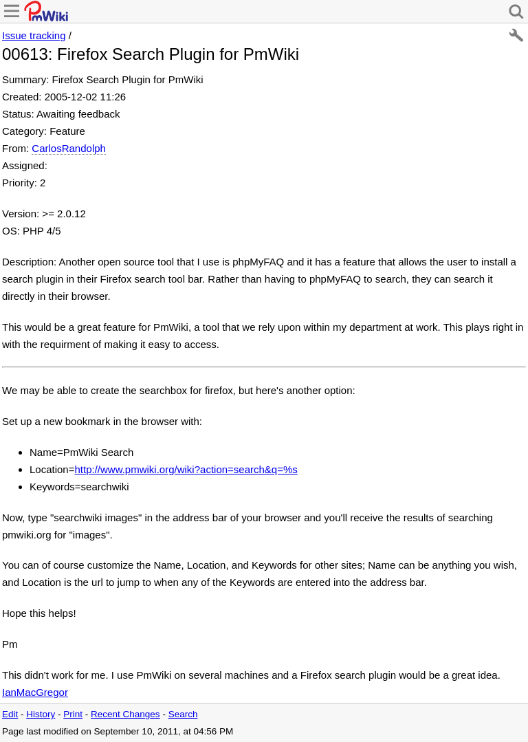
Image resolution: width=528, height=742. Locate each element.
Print (72, 714)
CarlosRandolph (69, 148)
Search (183, 714)
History (40, 714)
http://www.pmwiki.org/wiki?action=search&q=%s (185, 469)
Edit (10, 714)
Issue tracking (34, 35)
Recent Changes (125, 714)
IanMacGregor (35, 692)
